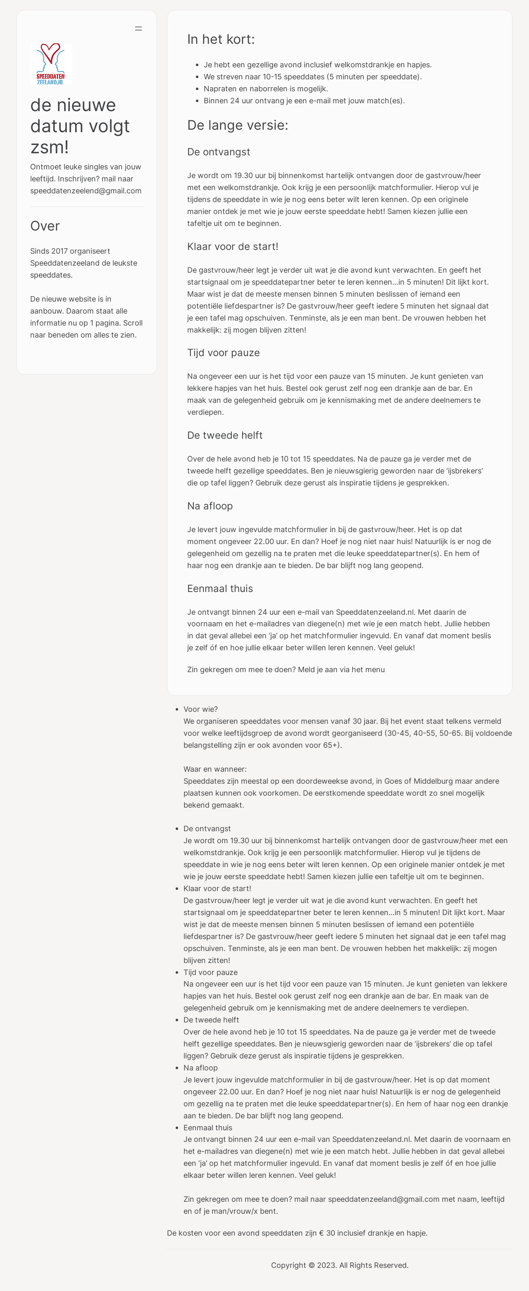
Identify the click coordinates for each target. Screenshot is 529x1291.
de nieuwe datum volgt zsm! (80, 125)
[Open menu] (138, 28)
